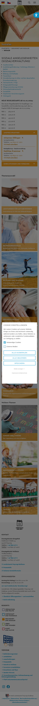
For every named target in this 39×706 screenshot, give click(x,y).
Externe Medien (11, 346)
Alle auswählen (19, 353)
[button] (36, 15)
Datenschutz (23, 373)
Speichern (19, 363)
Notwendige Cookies (12, 342)
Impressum (15, 373)
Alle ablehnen (20, 358)
